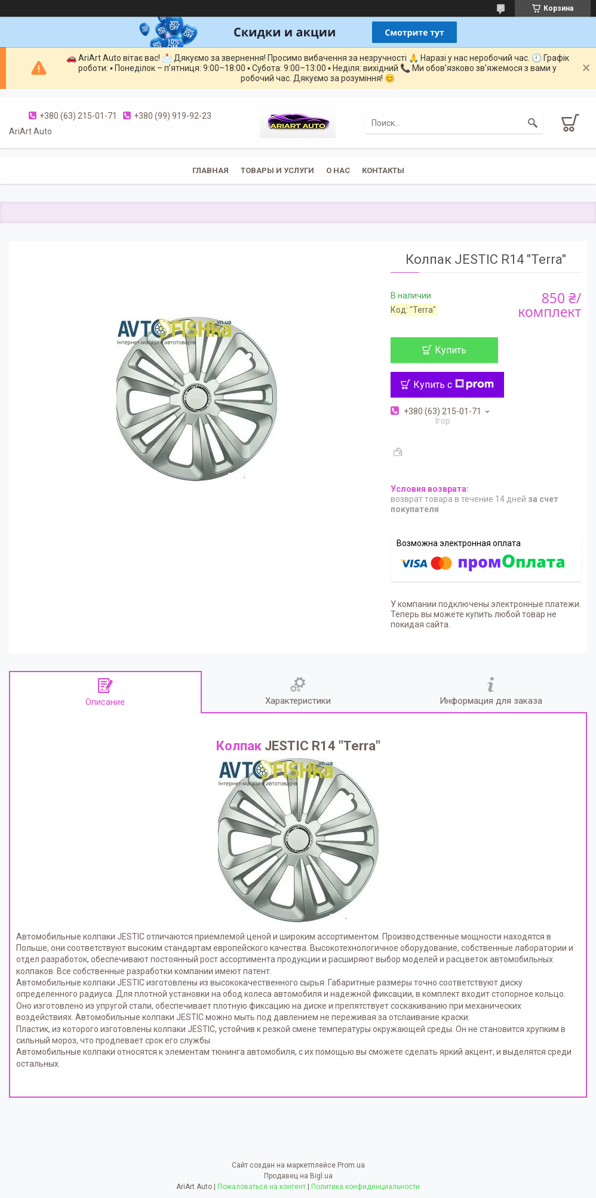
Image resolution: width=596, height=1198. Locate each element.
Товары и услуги (277, 170)
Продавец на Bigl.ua (298, 1176)
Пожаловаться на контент (261, 1186)
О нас (338, 170)
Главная (210, 170)
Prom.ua (351, 1165)
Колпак (239, 745)
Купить (450, 350)
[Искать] (532, 123)
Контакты (383, 170)
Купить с (453, 384)
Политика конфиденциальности (365, 1186)
